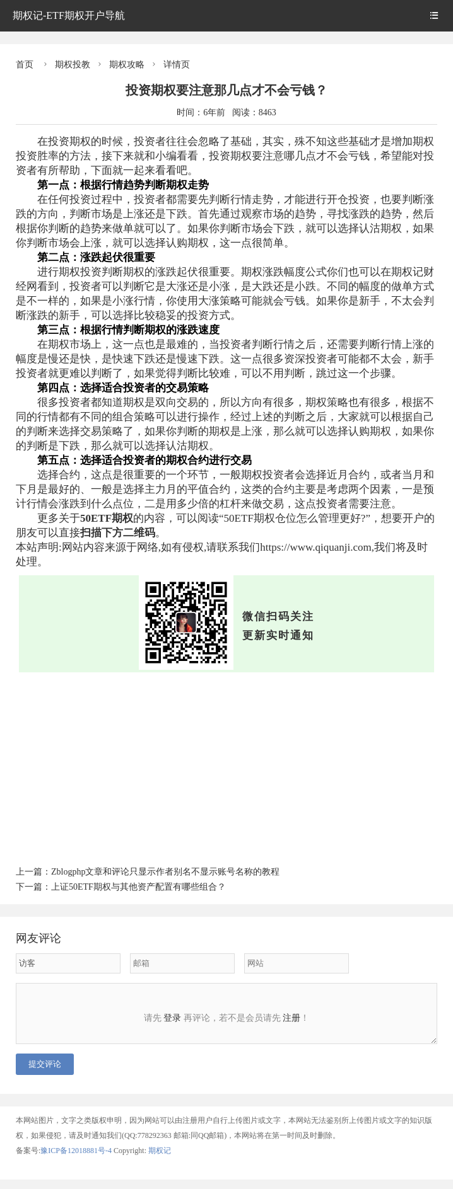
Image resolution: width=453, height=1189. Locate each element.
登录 (172, 1018)
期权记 (159, 1160)
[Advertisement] (226, 767)
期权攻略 (126, 64)
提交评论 (44, 1073)
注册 (291, 1018)
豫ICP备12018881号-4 (77, 1160)
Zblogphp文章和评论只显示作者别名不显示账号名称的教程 (165, 871)
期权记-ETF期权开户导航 (69, 15)
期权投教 (72, 64)
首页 (24, 64)
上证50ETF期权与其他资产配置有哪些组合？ (138, 887)
